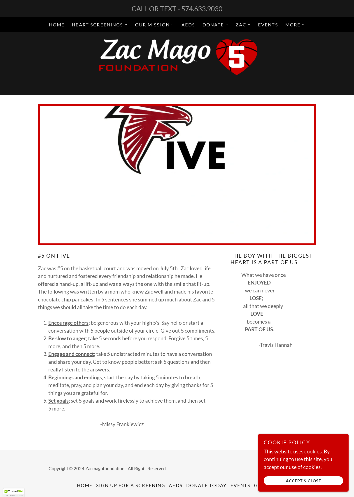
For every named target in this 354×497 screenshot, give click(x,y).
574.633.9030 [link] (201, 9)
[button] (100, 24)
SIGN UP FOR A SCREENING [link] (130, 485)
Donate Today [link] (206, 485)
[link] (177, 63)
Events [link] (268, 24)
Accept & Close (303, 480)
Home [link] (57, 24)
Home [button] (85, 485)
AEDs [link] (188, 24)
